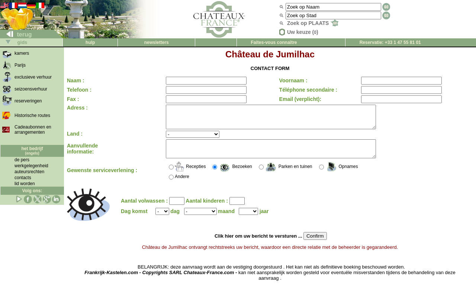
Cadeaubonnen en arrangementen (33, 129)
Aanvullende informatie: (82, 155)
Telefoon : (79, 90)
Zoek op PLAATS (312, 23)
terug (16, 34)
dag (175, 219)
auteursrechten (29, 171)
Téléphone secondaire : (306, 90)
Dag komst (134, 219)
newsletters (156, 42)
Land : (75, 138)
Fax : (73, 99)
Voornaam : (291, 80)
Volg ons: (32, 190)
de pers (22, 159)
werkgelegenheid (31, 165)
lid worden (25, 183)
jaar (264, 219)
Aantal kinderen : (207, 209)
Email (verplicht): (298, 99)
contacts (23, 177)
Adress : (77, 108)
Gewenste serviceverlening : (102, 178)
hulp (90, 42)
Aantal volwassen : (145, 209)
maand (226, 219)
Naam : (75, 80)
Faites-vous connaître (274, 42)
